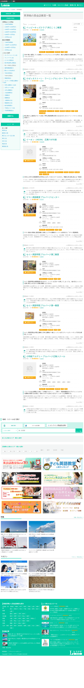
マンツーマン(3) (9, 57)
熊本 (15, 658)
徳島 (23, 655)
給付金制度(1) (8, 105)
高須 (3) (4, 143)
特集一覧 (73, 5)
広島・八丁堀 (13, 482)
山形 (33, 638)
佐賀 (29, 658)
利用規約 (4, 683)
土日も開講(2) (8, 90)
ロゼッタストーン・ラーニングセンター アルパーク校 (52, 84)
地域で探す (13, 458)
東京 (11, 641)
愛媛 (11, 655)
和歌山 (32, 650)
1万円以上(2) (8, 37)
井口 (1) (4, 138)
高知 (19, 655)
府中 (53, 482)
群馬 (33, 641)
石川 (19, 648)
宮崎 (37, 658)
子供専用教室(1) (9, 110)
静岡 (15, 646)
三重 (19, 646)
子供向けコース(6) (10, 108)
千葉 (25, 641)
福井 (28, 648)
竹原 (67, 482)
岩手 (20, 638)
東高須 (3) (5, 146)
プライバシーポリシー (15, 683)
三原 (41, 482)
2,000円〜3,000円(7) (10, 27)
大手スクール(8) (9, 87)
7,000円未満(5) (9, 42)
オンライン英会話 (63, 5)
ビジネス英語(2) (9, 60)
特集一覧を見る (78, 549)
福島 (37, 638)
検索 (54, 5)
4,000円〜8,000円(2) (10, 32)
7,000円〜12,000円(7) (11, 45)
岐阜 (23, 646)
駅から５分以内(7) (10, 70)
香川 (15, 655)
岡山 (15, 653)
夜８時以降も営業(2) (10, 63)
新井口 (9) (5, 133)
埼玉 (20, 641)
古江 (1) (4, 141)
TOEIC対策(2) (8, 73)
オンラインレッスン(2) (11, 55)
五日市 (29, 482)
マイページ (47, 5)
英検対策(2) (8, 78)
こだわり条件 (6, 463)
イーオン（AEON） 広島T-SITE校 (43, 150)
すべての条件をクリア (14, 120)
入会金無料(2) (8, 92)
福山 (4, 482)
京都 (19, 650)
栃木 (37, 641)
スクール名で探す (35, 458)
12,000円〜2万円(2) (10, 47)
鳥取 (23, 653)
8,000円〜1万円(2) (10, 34)
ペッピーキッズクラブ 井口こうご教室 (45, 29)
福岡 (11, 658)
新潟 (11, 648)
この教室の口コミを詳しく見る (72, 71)
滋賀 (23, 650)
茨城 (29, 641)
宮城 (29, 638)
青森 (16, 638)
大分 (33, 658)
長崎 (25, 658)
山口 (19, 653)
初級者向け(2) (8, 103)
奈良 (28, 650)
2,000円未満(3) (9, 24)
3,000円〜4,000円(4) (10, 29)
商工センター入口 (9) (8, 135)
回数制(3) (7, 97)
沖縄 (11, 660)
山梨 (11, 643)
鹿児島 (20, 658)
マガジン (80, 5)
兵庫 (15, 650)
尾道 (22, 482)
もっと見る (77, 66)
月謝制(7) (7, 95)
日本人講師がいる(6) (10, 85)
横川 (47, 482)
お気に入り (31, 46)
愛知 (11, 646)
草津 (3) (4, 130)
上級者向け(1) (8, 100)
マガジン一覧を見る (77, 589)
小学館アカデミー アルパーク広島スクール (47, 387)
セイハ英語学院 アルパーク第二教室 (44, 276)
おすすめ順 (77, 24)
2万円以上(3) (8, 50)
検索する (10, 116)
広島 (11, 653)
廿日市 (61, 482)
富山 (23, 648)
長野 (15, 648)
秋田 (25, 638)
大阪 (11, 650)
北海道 (12, 638)
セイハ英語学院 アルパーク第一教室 (44, 332)
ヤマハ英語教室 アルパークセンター (44, 215)
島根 (28, 653)
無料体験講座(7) (9, 68)
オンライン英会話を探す (57, 458)
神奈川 (16, 641)
